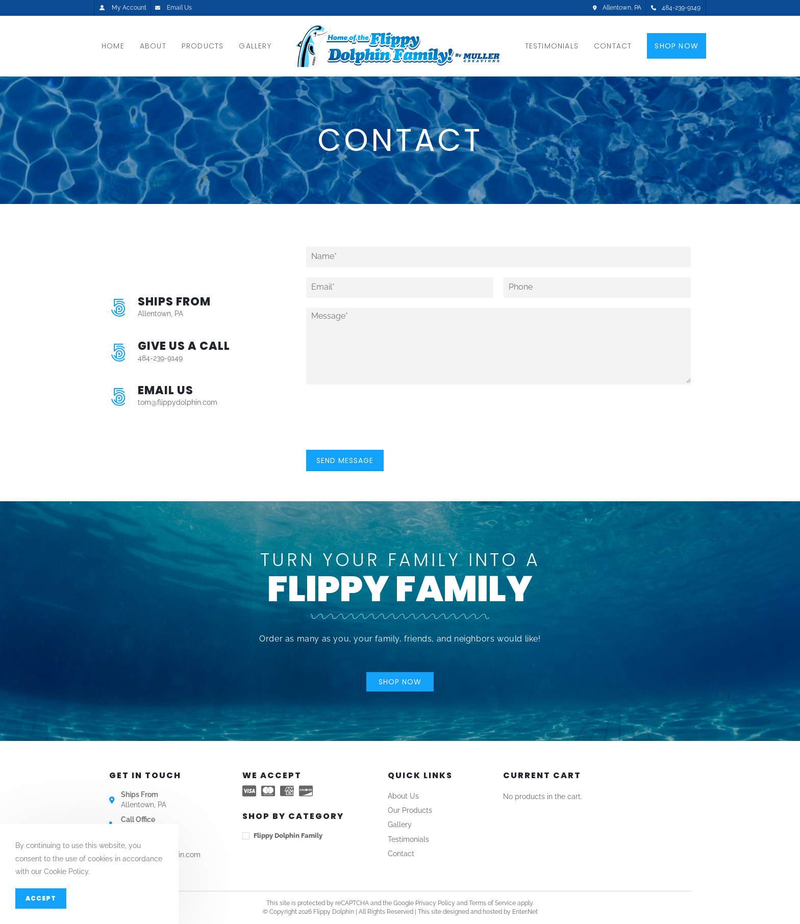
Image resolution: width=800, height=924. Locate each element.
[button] (400, 681)
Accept (41, 898)
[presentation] (383, 433)
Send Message (344, 460)
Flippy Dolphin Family (288, 835)
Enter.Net (525, 911)
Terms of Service (492, 903)
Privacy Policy (435, 903)
